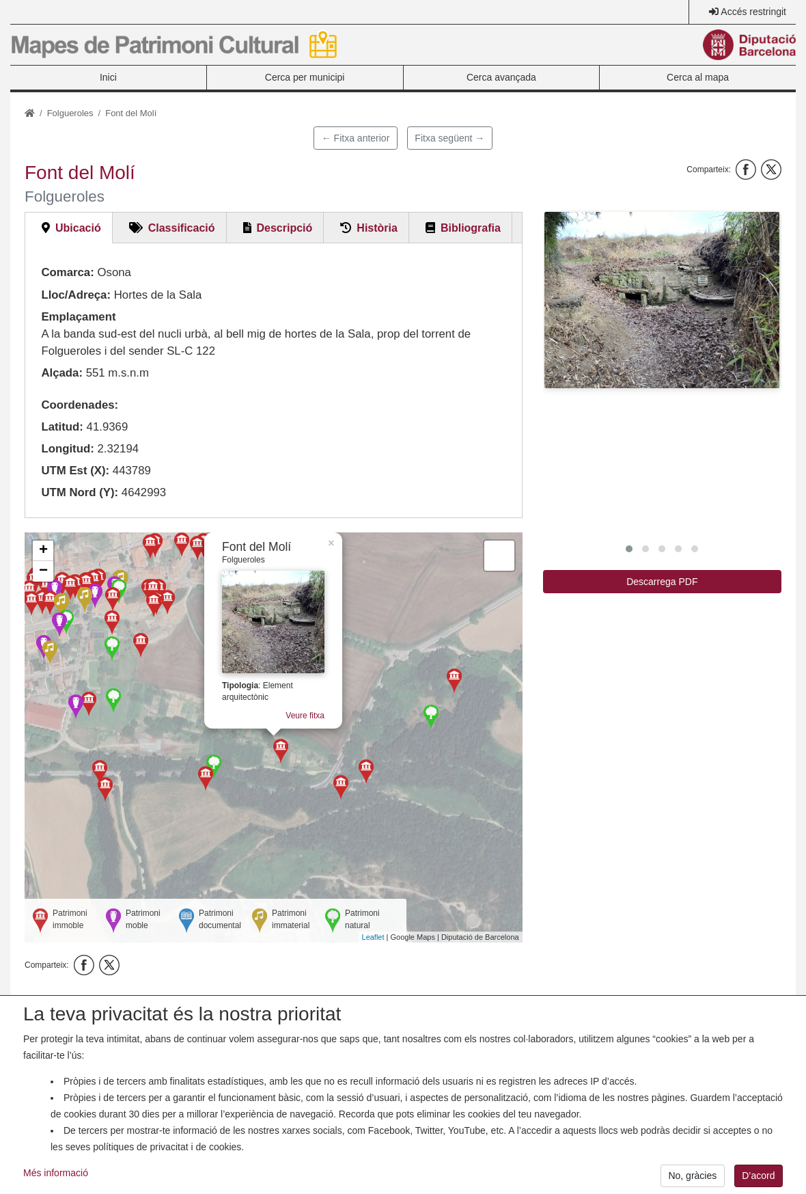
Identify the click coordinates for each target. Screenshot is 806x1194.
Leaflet (373, 937)
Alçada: (62, 372)
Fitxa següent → (449, 138)
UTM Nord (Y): (79, 492)
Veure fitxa (305, 721)
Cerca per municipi (305, 77)
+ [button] (43, 551)
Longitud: (67, 448)
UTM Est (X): (75, 470)
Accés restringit (753, 11)
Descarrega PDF (661, 581)
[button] (661, 300)
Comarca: (67, 272)
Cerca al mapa (698, 77)
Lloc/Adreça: (76, 294)
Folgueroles (70, 113)
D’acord (758, 1175)
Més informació (55, 1172)
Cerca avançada (501, 77)
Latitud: (62, 426)
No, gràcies (692, 1175)
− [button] (43, 571)
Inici (108, 77)
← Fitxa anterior (356, 138)
